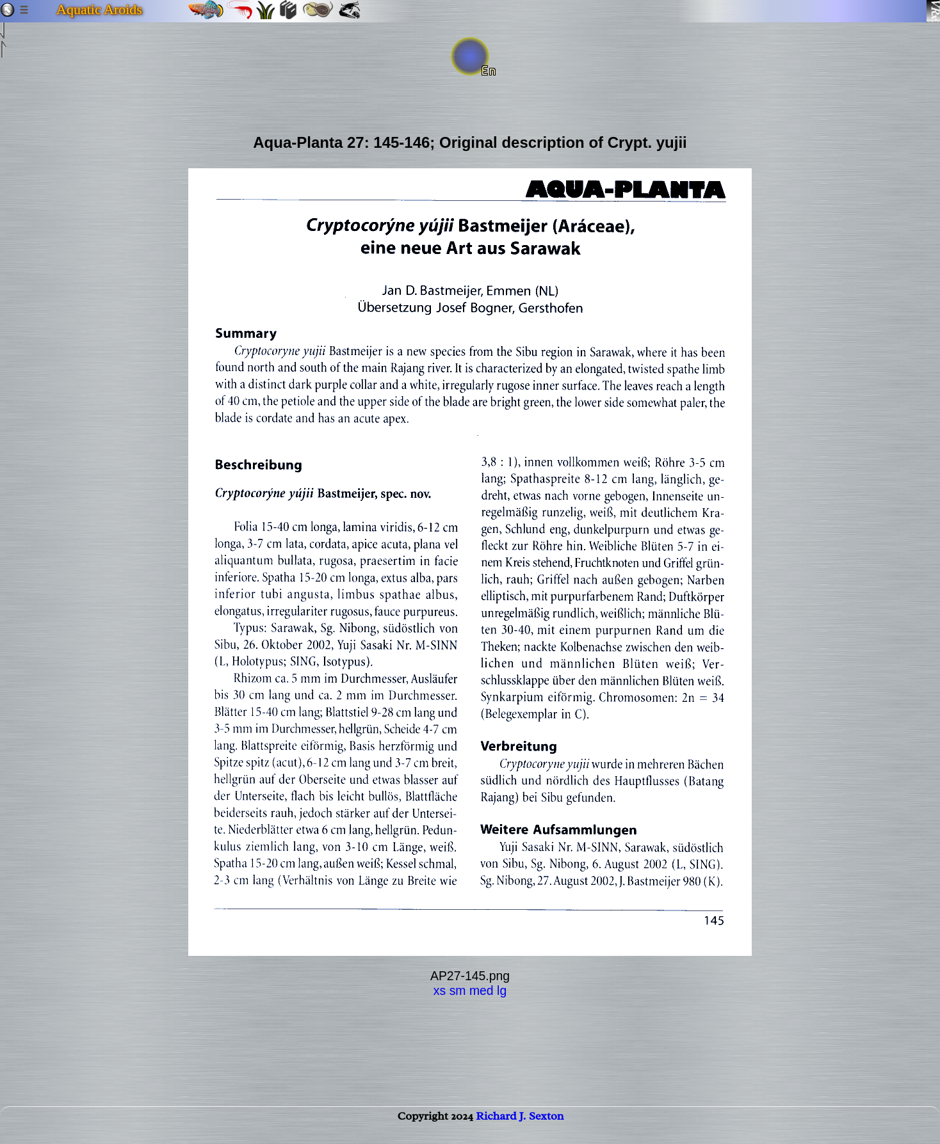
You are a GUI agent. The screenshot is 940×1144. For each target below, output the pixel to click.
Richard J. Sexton (519, 1129)
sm (458, 990)
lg (501, 990)
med (481, 990)
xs (440, 990)
